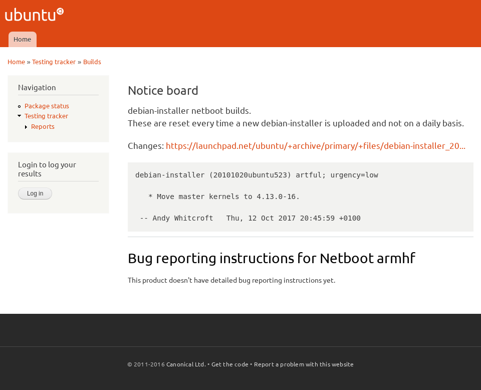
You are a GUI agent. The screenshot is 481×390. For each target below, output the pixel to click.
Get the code (230, 364)
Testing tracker (54, 61)
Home (22, 39)
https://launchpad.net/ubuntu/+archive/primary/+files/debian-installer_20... (315, 145)
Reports (43, 126)
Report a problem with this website (304, 364)
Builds (92, 61)
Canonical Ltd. (186, 364)
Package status (47, 105)
